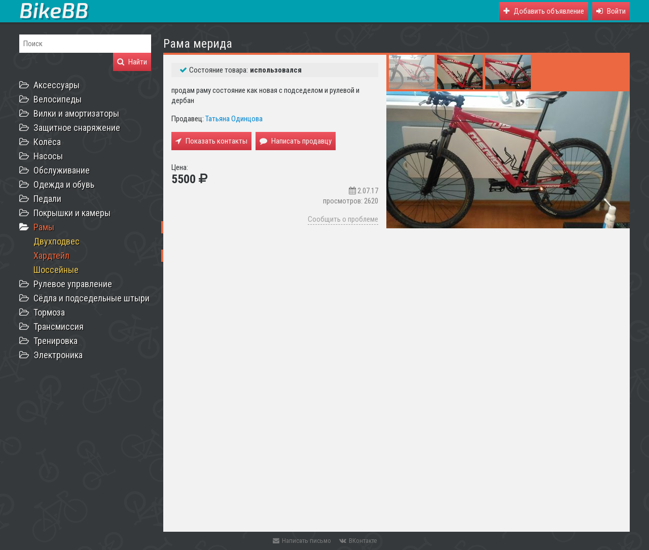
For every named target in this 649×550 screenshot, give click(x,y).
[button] (611, 11)
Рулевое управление (72, 284)
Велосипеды (57, 99)
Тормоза (49, 312)
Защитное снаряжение (76, 127)
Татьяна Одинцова (234, 118)
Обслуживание (61, 170)
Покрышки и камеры (72, 213)
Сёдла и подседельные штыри (91, 298)
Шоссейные (56, 269)
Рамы (43, 227)
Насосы (48, 156)
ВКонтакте (358, 540)
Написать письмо (302, 540)
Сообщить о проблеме (343, 219)
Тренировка (55, 340)
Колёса (47, 141)
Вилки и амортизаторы (76, 113)
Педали (47, 198)
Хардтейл (51, 255)
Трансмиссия (58, 326)
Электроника (58, 355)
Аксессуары (56, 85)
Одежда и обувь (63, 184)
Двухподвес (56, 241)
